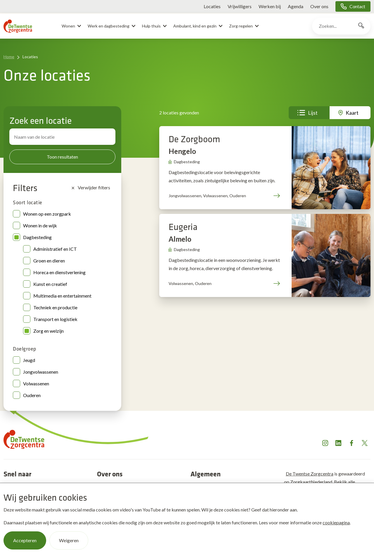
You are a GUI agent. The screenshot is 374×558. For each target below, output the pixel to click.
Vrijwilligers (240, 6)
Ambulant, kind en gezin (195, 25)
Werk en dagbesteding (108, 25)
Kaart (352, 112)
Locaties (212, 6)
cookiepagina (336, 522)
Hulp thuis (151, 25)
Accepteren (25, 540)
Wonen (68, 25)
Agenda (295, 6)
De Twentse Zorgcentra (309, 473)
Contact (357, 6)
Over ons (319, 6)
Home (9, 56)
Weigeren (69, 540)
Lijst (313, 112)
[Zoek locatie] (62, 136)
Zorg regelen (241, 25)
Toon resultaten (62, 156)
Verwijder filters (90, 187)
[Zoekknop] (361, 26)
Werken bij (270, 6)
